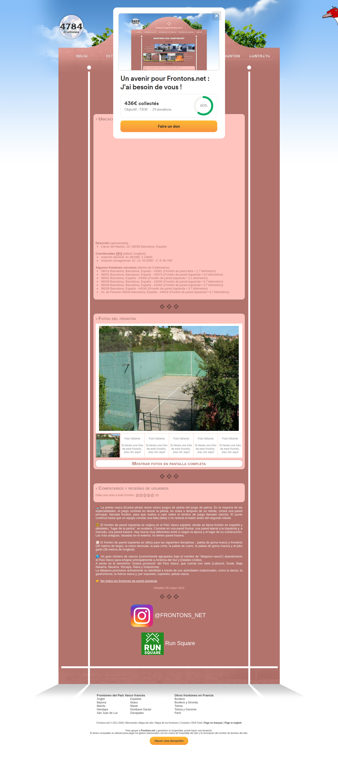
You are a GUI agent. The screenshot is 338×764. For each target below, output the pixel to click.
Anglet (101, 699)
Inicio (82, 56)
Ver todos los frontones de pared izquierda (128, 581)
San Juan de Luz (107, 713)
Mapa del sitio (146, 723)
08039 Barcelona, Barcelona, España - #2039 (131, 281)
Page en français (213, 723)
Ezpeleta (135, 699)
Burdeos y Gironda (186, 702)
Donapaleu (137, 713)
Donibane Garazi (140, 709)
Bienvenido (131, 723)
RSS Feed (196, 723)
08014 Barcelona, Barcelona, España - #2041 (131, 271)
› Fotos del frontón (116, 318)
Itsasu (134, 702)
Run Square (169, 643)
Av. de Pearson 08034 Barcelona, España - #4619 (134, 292)
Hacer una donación (168, 741)
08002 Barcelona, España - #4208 (124, 278)
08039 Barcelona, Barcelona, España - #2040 (131, 285)
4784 (71, 26)
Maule (134, 706)
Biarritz (101, 706)
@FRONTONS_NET (169, 615)
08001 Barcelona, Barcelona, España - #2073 (131, 274)
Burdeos (179, 699)
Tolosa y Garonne (185, 709)
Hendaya (102, 709)
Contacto (257, 56)
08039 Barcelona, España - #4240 (124, 288)
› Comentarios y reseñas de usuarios (132, 488)
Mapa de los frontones (166, 723)
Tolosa (178, 706)
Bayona (101, 702)
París (177, 713)
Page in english (233, 723)
